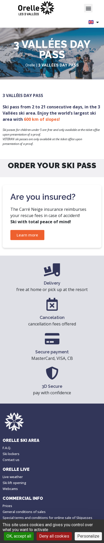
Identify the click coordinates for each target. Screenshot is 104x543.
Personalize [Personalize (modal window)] (88, 536)
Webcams (10, 488)
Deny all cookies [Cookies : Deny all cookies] (54, 536)
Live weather (13, 476)
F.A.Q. (7, 447)
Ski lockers (11, 453)
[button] (88, 8)
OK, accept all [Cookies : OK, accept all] (18, 536)
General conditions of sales (24, 511)
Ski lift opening (14, 482)
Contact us (11, 459)
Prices (7, 505)
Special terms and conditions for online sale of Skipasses (47, 517)
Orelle (30, 65)
